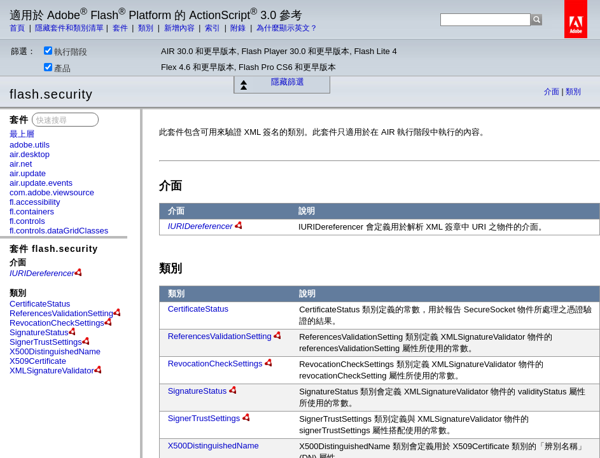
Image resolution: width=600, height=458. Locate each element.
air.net (21, 164)
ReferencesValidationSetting (61, 313)
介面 (552, 91)
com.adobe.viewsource (52, 192)
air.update (28, 173)
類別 (146, 28)
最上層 (22, 134)
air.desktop (30, 154)
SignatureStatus (39, 332)
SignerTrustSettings (46, 342)
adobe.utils (30, 144)
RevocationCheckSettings (57, 323)
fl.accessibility (35, 202)
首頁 (18, 28)
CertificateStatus (40, 304)
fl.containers (32, 211)
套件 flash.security (54, 249)
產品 (57, 68)
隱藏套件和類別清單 (69, 28)
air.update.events (41, 183)
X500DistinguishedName (55, 351)
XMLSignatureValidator (52, 370)
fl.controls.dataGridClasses (59, 230)
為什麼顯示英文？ (286, 28)
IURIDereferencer (200, 226)
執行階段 (65, 51)
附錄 (239, 28)
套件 (121, 28)
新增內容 (180, 28)
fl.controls (27, 221)
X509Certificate (38, 361)
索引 (213, 28)
